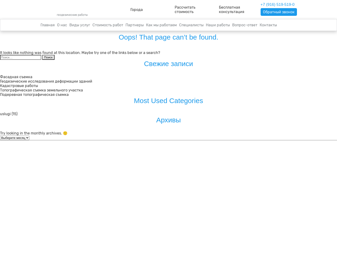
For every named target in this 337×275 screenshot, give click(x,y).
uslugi (5, 114)
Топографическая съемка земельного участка (41, 90)
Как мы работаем (161, 25)
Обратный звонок (279, 12)
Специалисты (191, 25)
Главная (48, 25)
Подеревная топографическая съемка (34, 94)
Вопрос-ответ (244, 25)
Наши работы (218, 25)
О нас (62, 25)
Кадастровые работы (19, 86)
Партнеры (135, 25)
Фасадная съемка (16, 77)
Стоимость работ (107, 25)
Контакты (268, 25)
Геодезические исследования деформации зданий (46, 81)
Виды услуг (79, 25)
